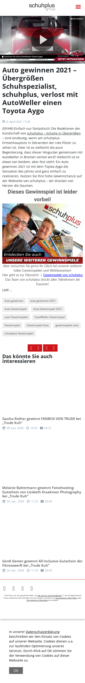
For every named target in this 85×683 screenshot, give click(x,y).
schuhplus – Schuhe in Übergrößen (54, 133)
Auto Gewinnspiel (16, 309)
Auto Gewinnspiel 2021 (47, 309)
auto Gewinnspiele (16, 317)
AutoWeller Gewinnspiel (50, 317)
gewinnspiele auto (67, 325)
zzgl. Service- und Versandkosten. (50, 595)
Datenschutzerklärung (43, 632)
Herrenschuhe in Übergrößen (37, 600)
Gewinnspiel (12, 325)
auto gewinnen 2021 (43, 301)
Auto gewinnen (14, 301)
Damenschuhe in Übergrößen (66, 598)
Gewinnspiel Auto (38, 325)
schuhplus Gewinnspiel (19, 333)
